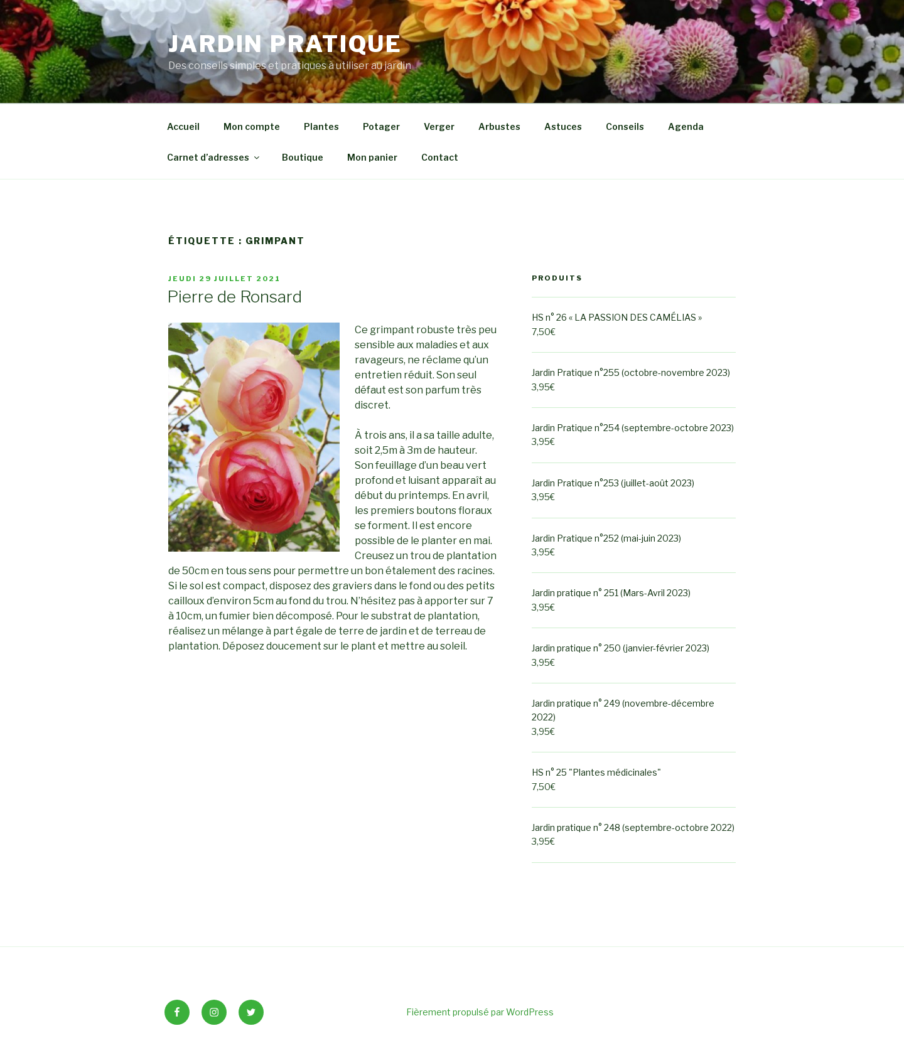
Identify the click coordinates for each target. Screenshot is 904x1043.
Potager (381, 126)
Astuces (563, 126)
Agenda (686, 126)
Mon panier (372, 157)
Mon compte (251, 126)
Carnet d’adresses (214, 157)
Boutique (302, 157)
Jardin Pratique (285, 44)
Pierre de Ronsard (234, 296)
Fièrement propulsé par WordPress (480, 1012)
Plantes (321, 126)
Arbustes (499, 126)
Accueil (183, 126)
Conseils (625, 126)
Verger (439, 126)
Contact (439, 157)
